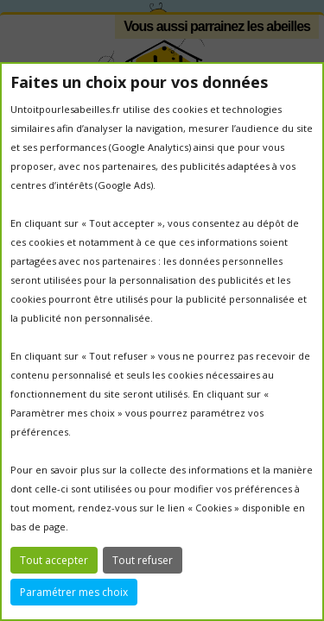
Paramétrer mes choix (74, 592)
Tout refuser (142, 560)
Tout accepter (54, 560)
